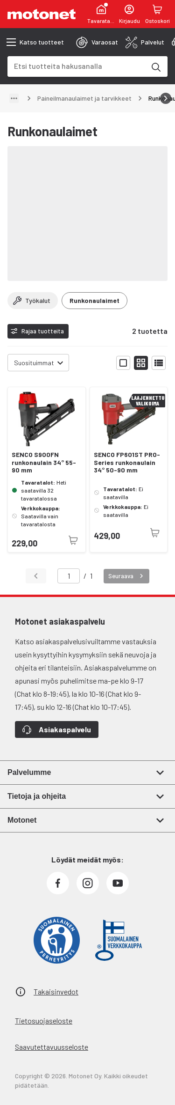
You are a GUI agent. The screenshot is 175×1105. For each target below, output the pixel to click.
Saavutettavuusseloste (51, 1046)
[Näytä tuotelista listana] (159, 363)
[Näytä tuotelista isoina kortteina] (123, 363)
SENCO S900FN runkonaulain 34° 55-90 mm (44, 462)
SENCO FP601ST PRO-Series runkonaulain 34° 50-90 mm (127, 462)
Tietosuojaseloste (43, 1020)
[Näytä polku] (14, 98)
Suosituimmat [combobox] (34, 363)
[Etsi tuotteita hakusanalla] (155, 66)
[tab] (97, 42)
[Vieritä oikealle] (165, 98)
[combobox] (76, 66)
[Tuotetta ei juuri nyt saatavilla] (73, 540)
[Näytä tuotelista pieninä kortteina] (141, 363)
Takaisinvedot (56, 991)
